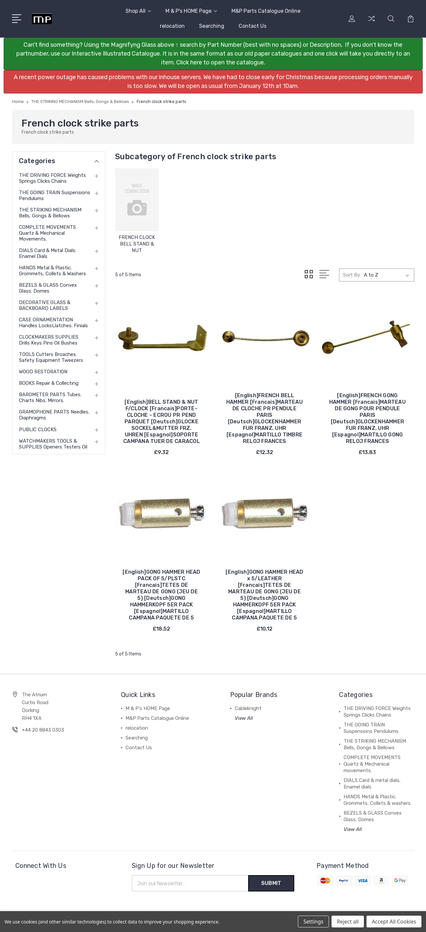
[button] (213, 54)
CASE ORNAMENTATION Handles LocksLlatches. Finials (53, 323)
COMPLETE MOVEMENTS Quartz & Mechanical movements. (47, 233)
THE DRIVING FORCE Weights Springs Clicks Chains (52, 178)
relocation (172, 26)
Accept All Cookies (394, 921)
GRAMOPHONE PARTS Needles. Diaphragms (54, 415)
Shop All (138, 11)
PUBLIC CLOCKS (38, 429)
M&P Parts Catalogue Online (265, 11)
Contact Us (252, 26)
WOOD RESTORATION (43, 372)
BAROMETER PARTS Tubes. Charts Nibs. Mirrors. (50, 397)
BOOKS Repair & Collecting (48, 383)
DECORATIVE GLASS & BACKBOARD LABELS (44, 305)
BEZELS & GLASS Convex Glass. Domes (48, 288)
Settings (313, 921)
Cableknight (248, 708)
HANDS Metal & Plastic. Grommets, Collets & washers (52, 271)
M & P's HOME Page (191, 11)
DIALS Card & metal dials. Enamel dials (47, 253)
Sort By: (352, 275)
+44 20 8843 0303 (43, 730)
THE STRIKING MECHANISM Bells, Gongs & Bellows (50, 213)
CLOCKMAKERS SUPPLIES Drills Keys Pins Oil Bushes (48, 340)
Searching (211, 26)
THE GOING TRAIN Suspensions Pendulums (54, 195)
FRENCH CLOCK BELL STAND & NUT (137, 243)
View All (244, 718)
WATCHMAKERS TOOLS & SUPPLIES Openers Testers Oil (53, 444)
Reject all (348, 921)
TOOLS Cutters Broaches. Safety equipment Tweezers (51, 357)
